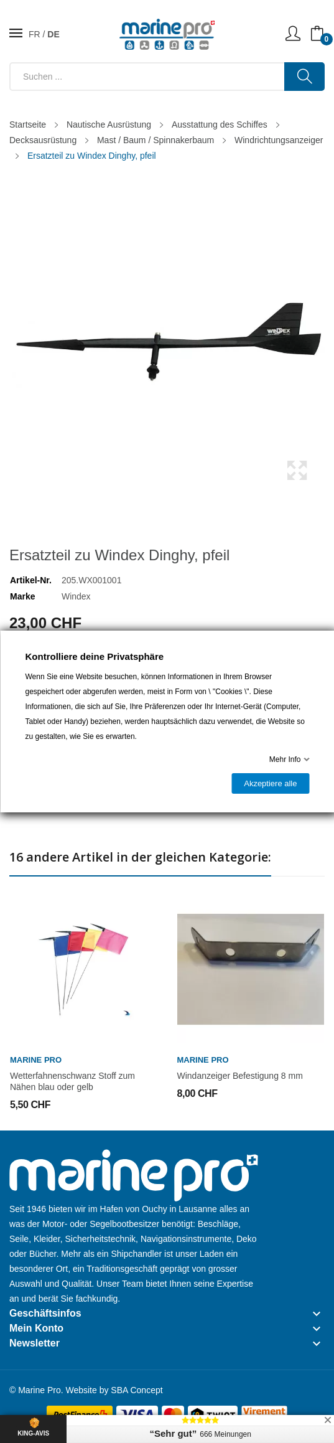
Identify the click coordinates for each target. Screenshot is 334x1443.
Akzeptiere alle (270, 783)
